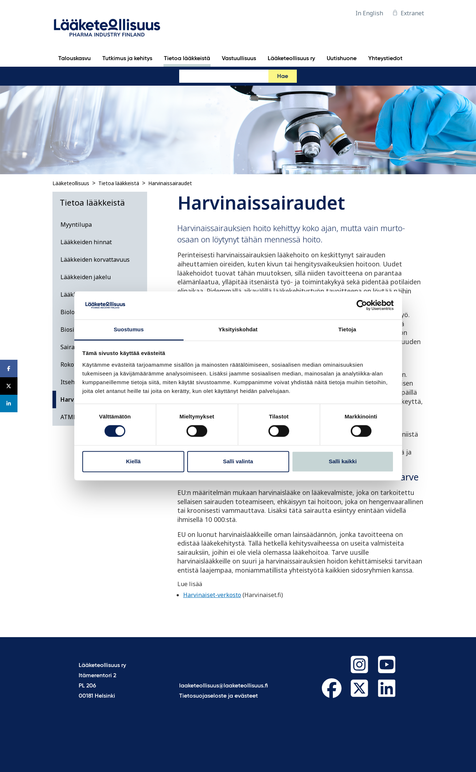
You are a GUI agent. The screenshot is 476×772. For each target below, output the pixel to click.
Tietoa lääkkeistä (118, 183)
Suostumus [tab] (129, 329)
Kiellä (133, 461)
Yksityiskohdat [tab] (238, 329)
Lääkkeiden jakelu (85, 277)
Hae (282, 76)
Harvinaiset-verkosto (212, 595)
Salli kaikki (343, 461)
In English (369, 13)
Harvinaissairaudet (170, 183)
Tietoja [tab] (347, 329)
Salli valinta (238, 461)
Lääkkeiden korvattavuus (95, 260)
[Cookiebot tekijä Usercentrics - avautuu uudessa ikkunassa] (362, 305)
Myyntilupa (76, 225)
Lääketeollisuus (70, 183)
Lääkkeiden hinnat (86, 242)
